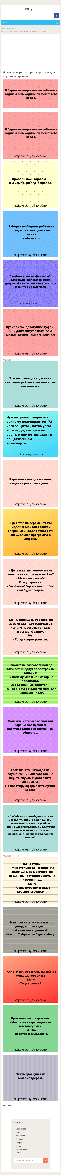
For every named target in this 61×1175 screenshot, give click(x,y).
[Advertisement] (30, 54)
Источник (7, 1105)
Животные (20, 1136)
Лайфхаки (20, 1142)
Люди (18, 1146)
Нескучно (30, 9)
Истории (19, 1139)
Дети (18, 1132)
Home (3, 29)
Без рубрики (21, 1129)
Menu (5, 23)
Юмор (11, 29)
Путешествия (21, 1149)
